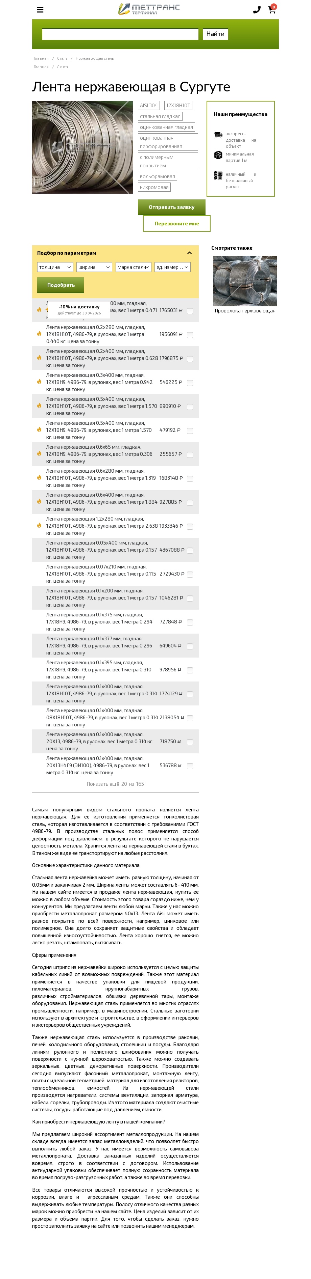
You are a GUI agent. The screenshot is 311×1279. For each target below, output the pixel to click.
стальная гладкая (160, 116)
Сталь (62, 58)
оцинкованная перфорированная (161, 142)
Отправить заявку (172, 207)
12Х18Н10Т (178, 105)
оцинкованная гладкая (166, 127)
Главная (41, 58)
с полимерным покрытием (156, 161)
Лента (62, 66)
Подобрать (61, 285)
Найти (215, 33)
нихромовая (154, 187)
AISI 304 (149, 105)
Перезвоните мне (177, 223)
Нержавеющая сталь (95, 58)
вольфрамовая (157, 176)
